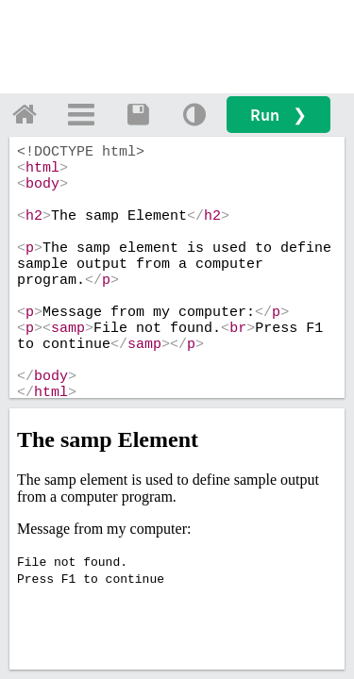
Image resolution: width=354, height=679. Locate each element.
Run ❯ (278, 114)
